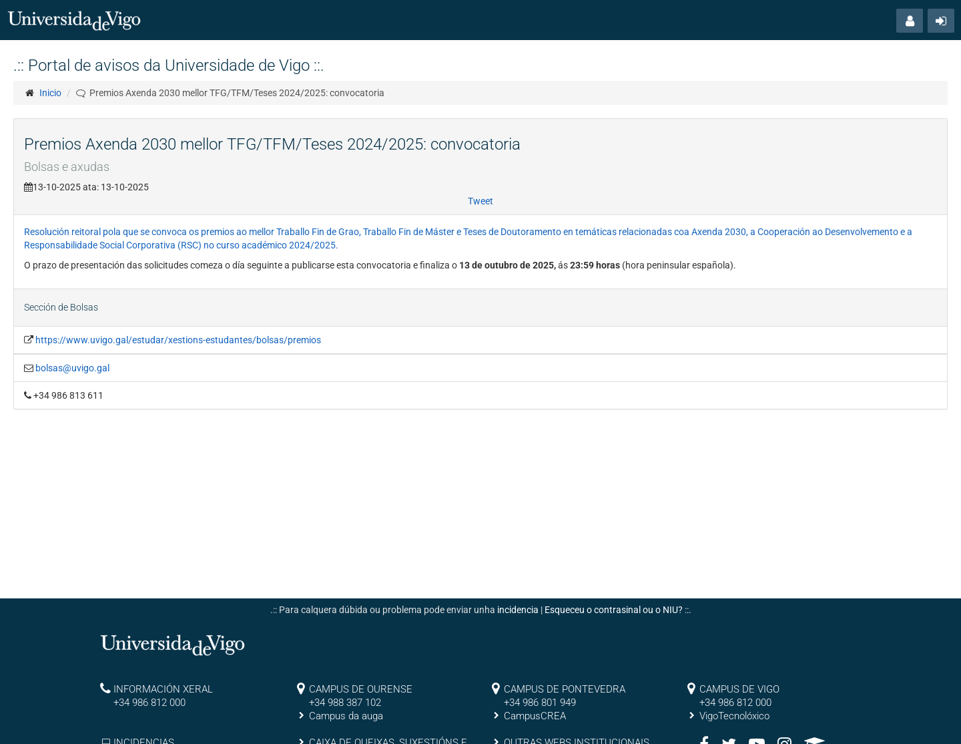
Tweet (480, 201)
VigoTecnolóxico (734, 716)
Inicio (50, 92)
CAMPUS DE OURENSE (360, 689)
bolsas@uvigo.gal (72, 368)
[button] (909, 21)
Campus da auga (346, 716)
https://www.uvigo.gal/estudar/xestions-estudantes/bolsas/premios (178, 340)
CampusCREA (535, 716)
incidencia (518, 609)
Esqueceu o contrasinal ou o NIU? (614, 609)
